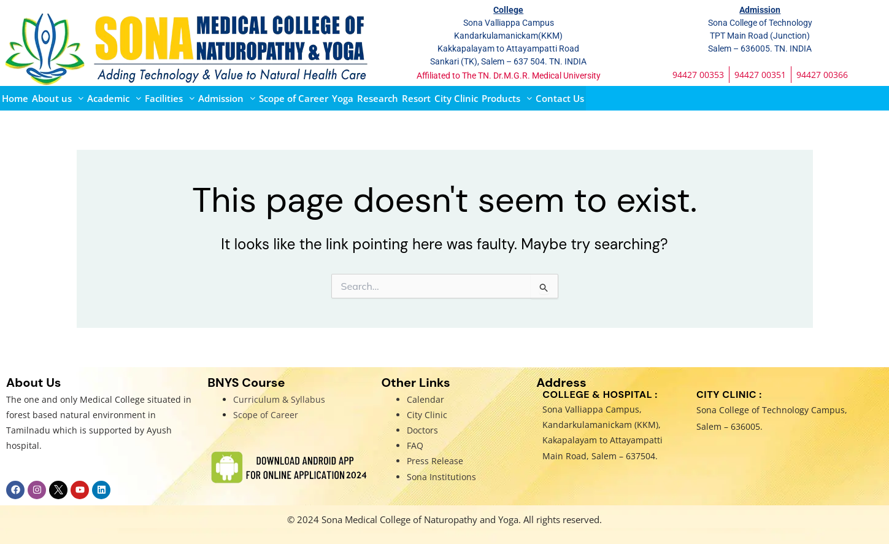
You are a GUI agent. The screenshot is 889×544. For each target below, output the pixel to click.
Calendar (425, 399)
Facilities (169, 98)
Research (377, 98)
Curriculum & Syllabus (279, 399)
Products (507, 98)
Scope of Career (293, 98)
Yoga (342, 98)
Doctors (422, 430)
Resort (416, 98)
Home (15, 98)
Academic (114, 98)
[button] (57, 98)
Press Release (435, 461)
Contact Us (560, 98)
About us (57, 98)
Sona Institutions (441, 477)
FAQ (415, 445)
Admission (226, 98)
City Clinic (456, 98)
